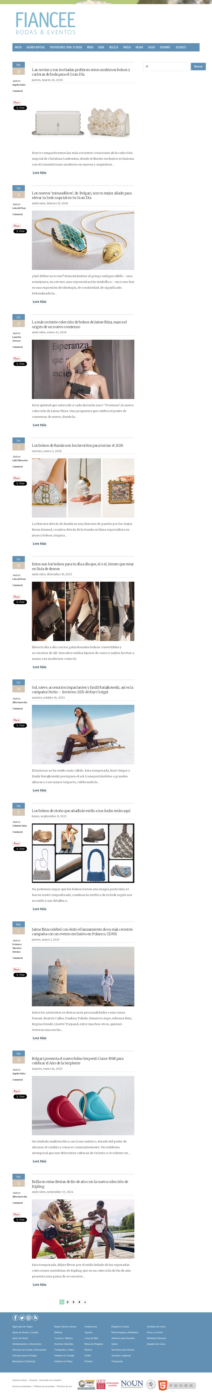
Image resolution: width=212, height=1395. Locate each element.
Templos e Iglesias (121, 1355)
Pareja (127, 47)
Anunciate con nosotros (50, 1380)
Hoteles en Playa (63, 1361)
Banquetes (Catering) (23, 1361)
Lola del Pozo (19, 208)
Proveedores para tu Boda (66, 47)
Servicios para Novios (122, 1350)
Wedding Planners (156, 1338)
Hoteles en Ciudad (64, 1355)
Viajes (18, 55)
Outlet (87, 1355)
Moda (90, 47)
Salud (151, 47)
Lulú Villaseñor (20, 460)
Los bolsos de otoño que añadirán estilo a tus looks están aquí (81, 811)
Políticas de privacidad (44, 1386)
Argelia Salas (19, 84)
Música (88, 1350)
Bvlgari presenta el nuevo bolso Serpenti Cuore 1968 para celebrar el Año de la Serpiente (77, 1060)
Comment (17, 91)
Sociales (181, 47)
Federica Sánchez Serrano (17, 948)
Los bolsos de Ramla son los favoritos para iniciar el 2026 (77, 445)
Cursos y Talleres (63, 1338)
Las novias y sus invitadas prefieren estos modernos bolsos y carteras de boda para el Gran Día (81, 72)
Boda (101, 47)
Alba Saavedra (19, 702)
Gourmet (165, 47)
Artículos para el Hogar (24, 1355)
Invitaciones (90, 1326)
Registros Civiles (120, 1326)
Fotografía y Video (64, 1350)
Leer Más (39, 173)
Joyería (88, 1332)
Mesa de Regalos (93, 1344)
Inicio (18, 47)
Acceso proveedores (21, 1386)
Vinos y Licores (155, 1332)
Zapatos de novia (156, 1344)
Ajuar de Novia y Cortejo (25, 1332)
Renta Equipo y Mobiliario (125, 1332)
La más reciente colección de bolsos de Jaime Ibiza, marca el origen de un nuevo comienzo (79, 324)
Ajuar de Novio (20, 1338)
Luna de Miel (91, 1338)
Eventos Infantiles (63, 1344)
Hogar (139, 47)
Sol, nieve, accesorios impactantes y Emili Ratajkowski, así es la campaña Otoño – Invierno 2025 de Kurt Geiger (82, 689)
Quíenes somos (19, 1380)
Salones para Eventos (123, 1338)
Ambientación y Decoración (26, 1344)
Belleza (113, 47)
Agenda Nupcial (35, 47)
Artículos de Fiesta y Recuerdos (29, 1350)
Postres (88, 1361)
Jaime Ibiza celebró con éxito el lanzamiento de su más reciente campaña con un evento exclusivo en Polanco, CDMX (82, 931)
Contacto (33, 1380)
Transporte (117, 1361)
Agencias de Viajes (22, 1326)
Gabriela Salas (19, 825)
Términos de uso (64, 1386)
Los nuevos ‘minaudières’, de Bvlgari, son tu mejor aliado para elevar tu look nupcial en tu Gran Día (81, 195)
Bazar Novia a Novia (65, 1326)
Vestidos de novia (156, 1326)
